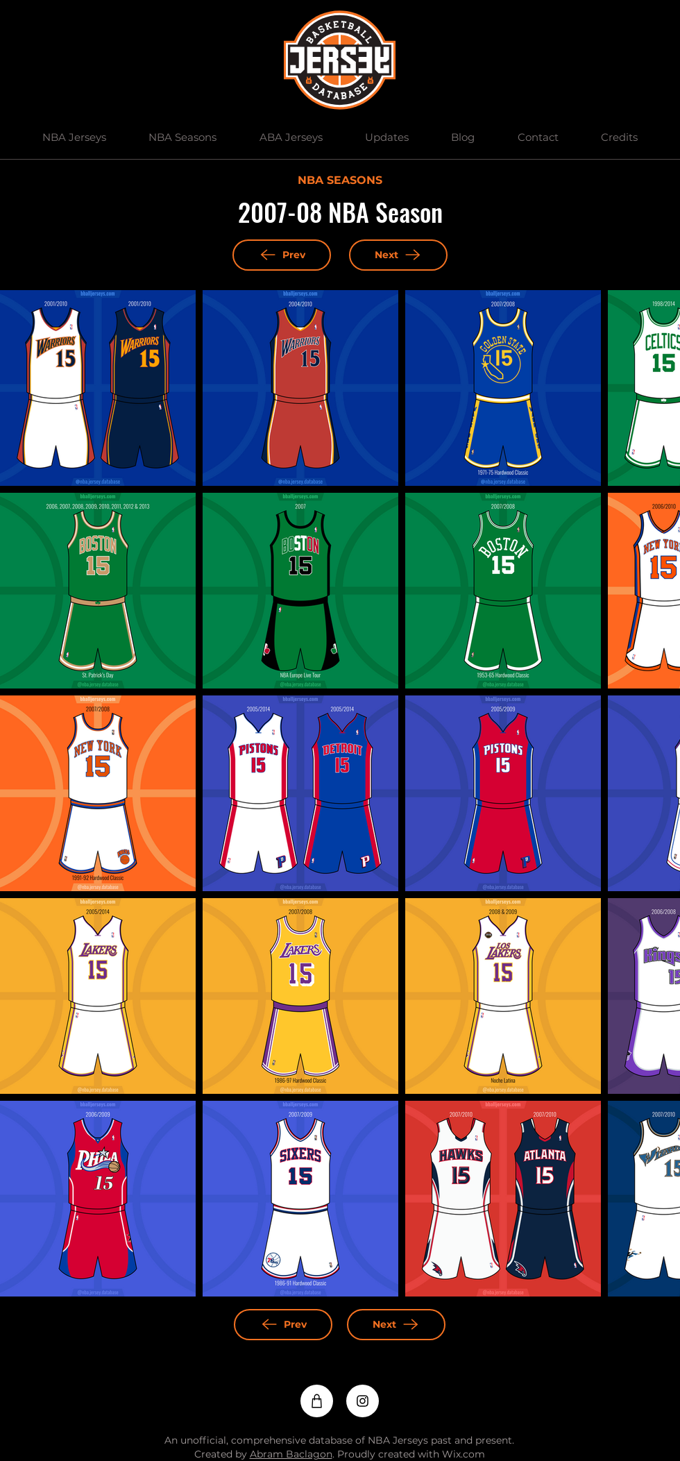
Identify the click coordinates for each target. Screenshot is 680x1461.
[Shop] (316, 1401)
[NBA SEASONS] (339, 181)
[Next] (398, 255)
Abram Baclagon (291, 1454)
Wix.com (463, 1454)
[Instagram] (362, 1401)
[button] (74, 137)
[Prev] (281, 255)
